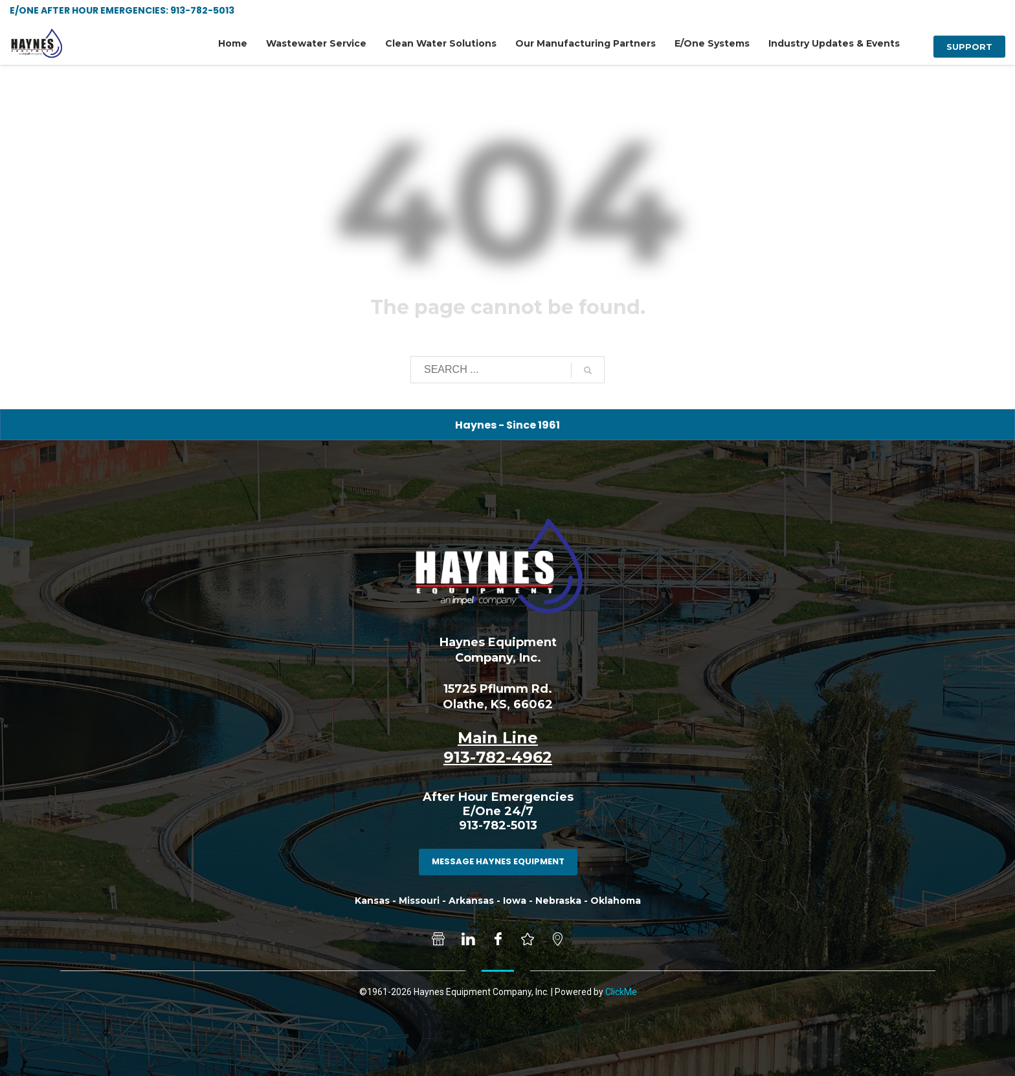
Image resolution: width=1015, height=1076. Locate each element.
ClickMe (621, 992)
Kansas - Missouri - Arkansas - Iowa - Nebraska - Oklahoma (498, 900)
